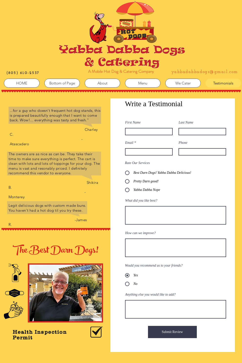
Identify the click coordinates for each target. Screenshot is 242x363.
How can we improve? (140, 233)
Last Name (186, 122)
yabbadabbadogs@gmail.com (204, 72)
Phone (183, 143)
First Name (133, 122)
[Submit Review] (172, 332)
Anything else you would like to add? (150, 294)
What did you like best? (141, 200)
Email (129, 143)
